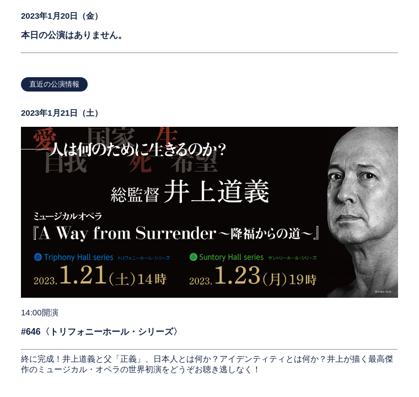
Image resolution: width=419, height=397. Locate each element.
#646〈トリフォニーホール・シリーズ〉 (101, 331)
